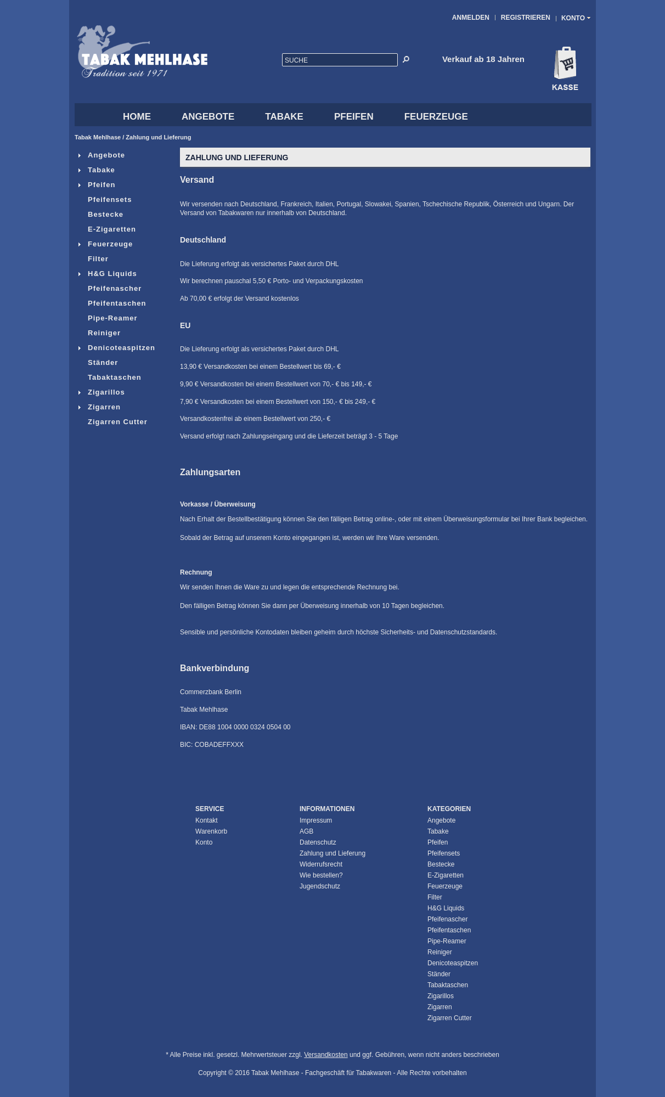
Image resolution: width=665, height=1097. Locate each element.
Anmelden (470, 17)
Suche (296, 60)
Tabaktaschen (109, 377)
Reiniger (99, 333)
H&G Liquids (107, 273)
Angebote (208, 116)
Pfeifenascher (109, 288)
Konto (203, 842)
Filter (93, 259)
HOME (137, 116)
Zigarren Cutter (112, 422)
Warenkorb (211, 831)
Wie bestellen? (321, 875)
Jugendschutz (320, 886)
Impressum (316, 820)
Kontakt (206, 820)
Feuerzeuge (436, 116)
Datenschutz (318, 842)
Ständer (97, 362)
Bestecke (100, 214)
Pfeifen (354, 116)
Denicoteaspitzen (116, 348)
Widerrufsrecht (321, 864)
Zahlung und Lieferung (158, 137)
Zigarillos (101, 392)
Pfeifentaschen (111, 303)
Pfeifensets (104, 199)
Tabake (284, 116)
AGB (306, 831)
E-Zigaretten (106, 229)
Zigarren (99, 407)
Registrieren (525, 17)
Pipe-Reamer (107, 318)
